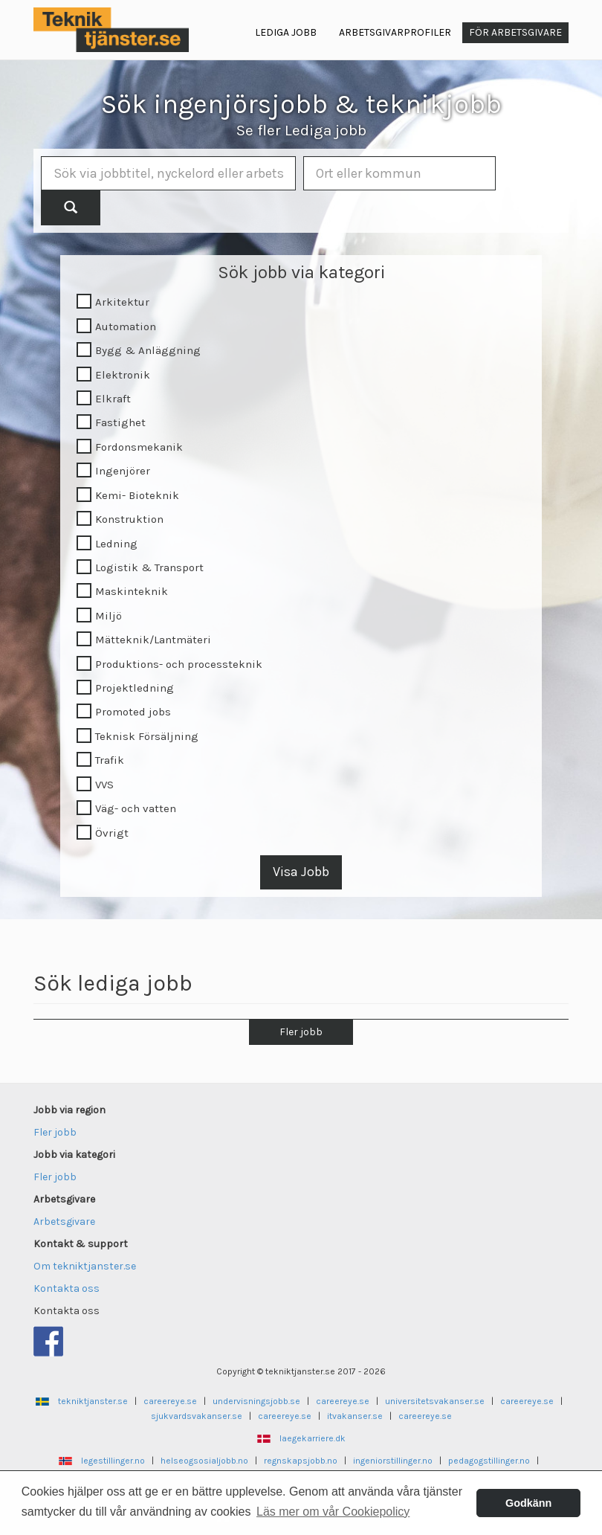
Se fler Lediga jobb (301, 130)
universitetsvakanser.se (435, 1401)
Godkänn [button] (528, 1503)
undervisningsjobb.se (256, 1401)
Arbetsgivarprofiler (395, 32)
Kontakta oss (66, 1288)
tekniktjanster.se (93, 1401)
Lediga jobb (286, 32)
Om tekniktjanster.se (84, 1266)
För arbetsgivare (515, 32)
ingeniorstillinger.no (393, 1460)
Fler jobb (301, 1032)
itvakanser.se (355, 1416)
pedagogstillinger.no (489, 1460)
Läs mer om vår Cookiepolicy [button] (333, 1511)
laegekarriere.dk (312, 1438)
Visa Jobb (301, 871)
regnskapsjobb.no (300, 1460)
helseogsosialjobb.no (204, 1460)
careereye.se (170, 1401)
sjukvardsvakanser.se (196, 1416)
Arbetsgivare (64, 1221)
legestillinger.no (113, 1460)
